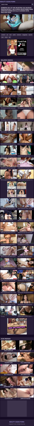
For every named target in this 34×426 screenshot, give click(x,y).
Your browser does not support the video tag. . (17, 23)
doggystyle (25, 34)
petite (14, 34)
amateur (3, 34)
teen (11, 34)
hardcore (19, 34)
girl (9, 37)
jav (7, 34)
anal (2, 37)
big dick (30, 34)
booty (6, 37)
